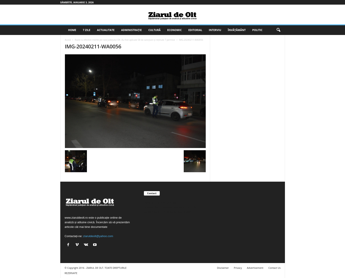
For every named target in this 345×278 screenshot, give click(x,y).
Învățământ (237, 30)
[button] (278, 30)
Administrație (131, 30)
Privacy (238, 267)
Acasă (68, 39)
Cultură (154, 30)
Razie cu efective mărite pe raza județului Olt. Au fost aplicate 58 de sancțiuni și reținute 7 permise (125, 39)
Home (72, 30)
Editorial (195, 30)
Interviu (215, 30)
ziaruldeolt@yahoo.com (98, 236)
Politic (257, 30)
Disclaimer (223, 267)
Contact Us (274, 267)
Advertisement (255, 267)
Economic (174, 30)
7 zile (86, 30)
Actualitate (106, 30)
